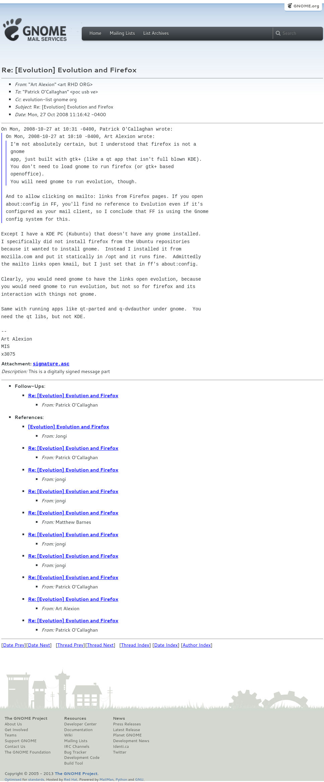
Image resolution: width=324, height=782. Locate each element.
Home (95, 33)
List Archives (156, 33)
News (119, 718)
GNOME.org (306, 6)
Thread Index (135, 644)
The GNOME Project (26, 718)
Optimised (13, 778)
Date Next (39, 644)
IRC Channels (76, 746)
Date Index (166, 644)
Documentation (78, 729)
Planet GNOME (127, 734)
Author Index (197, 644)
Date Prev (13, 644)
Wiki (68, 734)
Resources (75, 718)
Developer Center (80, 723)
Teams (11, 734)
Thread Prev (70, 644)
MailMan (107, 778)
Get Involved (16, 729)
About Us (13, 723)
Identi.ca (121, 746)
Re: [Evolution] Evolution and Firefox (73, 395)
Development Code (82, 757)
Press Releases (127, 723)
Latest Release (126, 729)
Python (121, 778)
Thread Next (100, 644)
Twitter (119, 752)
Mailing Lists (122, 33)
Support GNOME (21, 740)
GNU (139, 778)
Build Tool (73, 763)
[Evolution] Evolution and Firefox (68, 426)
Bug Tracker (75, 752)
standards (36, 778)
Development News (131, 740)
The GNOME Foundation (28, 752)
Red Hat (70, 778)
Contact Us (15, 746)
